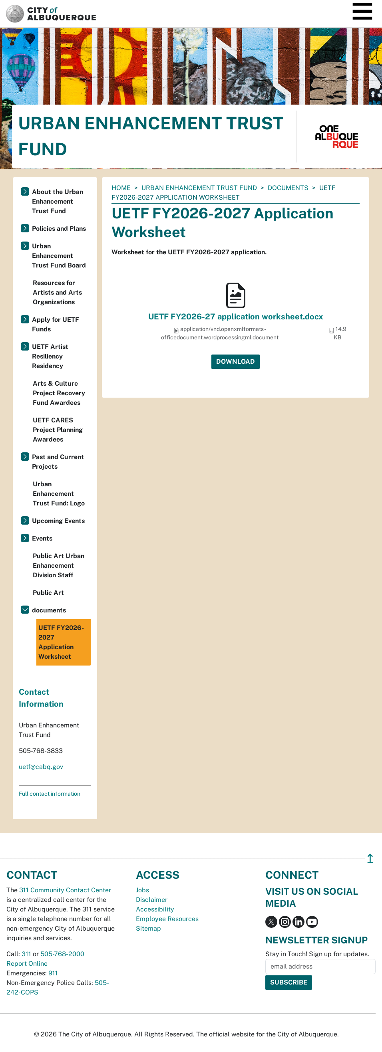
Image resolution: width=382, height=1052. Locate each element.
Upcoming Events (58, 521)
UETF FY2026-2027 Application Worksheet (61, 642)
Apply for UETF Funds (55, 324)
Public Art (48, 592)
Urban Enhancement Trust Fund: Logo (59, 493)
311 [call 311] (26, 954)
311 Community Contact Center (65, 890)
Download (235, 361)
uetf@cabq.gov (41, 767)
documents (288, 188)
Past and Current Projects (58, 461)
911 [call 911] (53, 973)
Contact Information (41, 698)
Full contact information (49, 793)
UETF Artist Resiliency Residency (50, 356)
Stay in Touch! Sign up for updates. (317, 954)
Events (42, 538)
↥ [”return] (370, 858)
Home (121, 188)
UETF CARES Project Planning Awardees (58, 429)
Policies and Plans (59, 228)
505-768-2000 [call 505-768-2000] (62, 954)
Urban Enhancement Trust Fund (199, 188)
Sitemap (148, 928)
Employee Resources (167, 919)
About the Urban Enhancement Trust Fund (57, 201)
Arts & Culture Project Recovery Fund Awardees (59, 393)
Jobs (142, 890)
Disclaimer (151, 899)
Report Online (27, 963)
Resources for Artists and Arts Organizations (57, 292)
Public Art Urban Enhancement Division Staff (58, 565)
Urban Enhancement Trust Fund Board (59, 255)
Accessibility (155, 909)
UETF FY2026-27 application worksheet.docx (235, 316)
